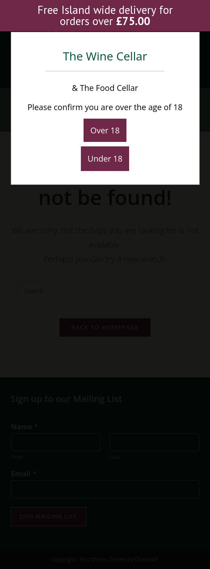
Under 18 (105, 158)
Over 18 (105, 130)
